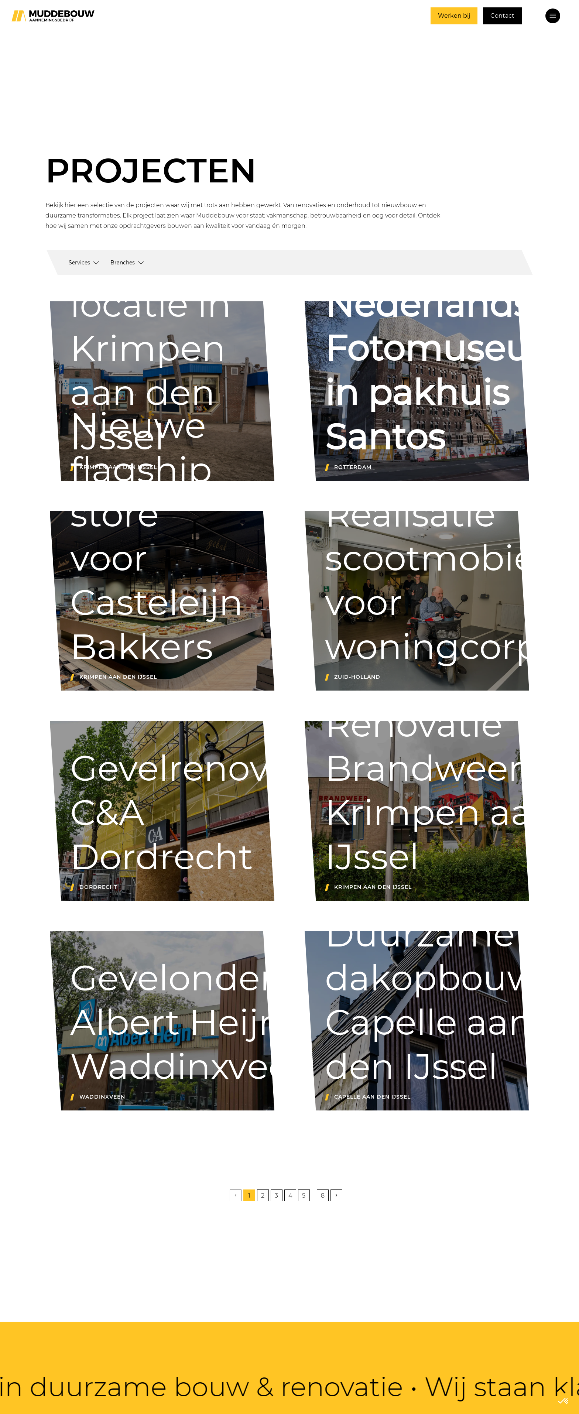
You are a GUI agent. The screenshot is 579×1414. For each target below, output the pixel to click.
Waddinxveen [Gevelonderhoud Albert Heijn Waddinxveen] (102, 1096)
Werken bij (454, 15)
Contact (502, 15)
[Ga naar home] (52, 15)
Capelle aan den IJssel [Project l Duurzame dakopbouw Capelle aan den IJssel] (372, 1096)
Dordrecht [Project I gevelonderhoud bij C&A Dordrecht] (98, 887)
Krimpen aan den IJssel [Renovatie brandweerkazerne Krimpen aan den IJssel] (373, 887)
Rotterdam (352, 467)
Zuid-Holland (357, 677)
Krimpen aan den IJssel (118, 677)
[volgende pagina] (336, 1195)
